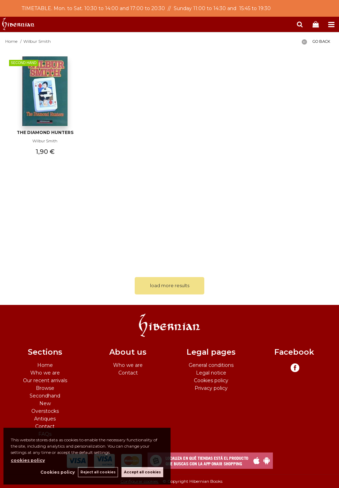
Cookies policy (211, 380)
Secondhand (45, 396)
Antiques (45, 419)
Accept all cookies (142, 472)
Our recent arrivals (45, 380)
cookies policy (28, 460)
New (45, 403)
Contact (45, 426)
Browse (45, 388)
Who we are (45, 373)
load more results (169, 285)
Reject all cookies (98, 472)
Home (45, 365)
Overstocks (45, 411)
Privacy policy (211, 388)
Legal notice (211, 373)
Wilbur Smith (44, 141)
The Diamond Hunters (45, 132)
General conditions (211, 365)
